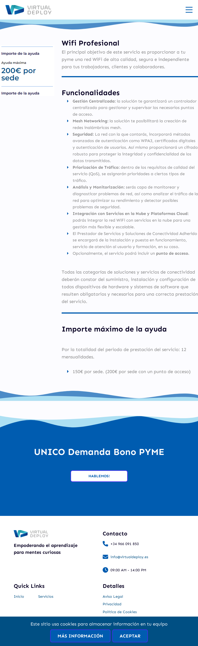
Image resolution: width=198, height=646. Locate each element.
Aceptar (130, 636)
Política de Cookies (120, 612)
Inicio (19, 596)
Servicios (45, 596)
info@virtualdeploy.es (129, 557)
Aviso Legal (113, 596)
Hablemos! (99, 476)
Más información (80, 636)
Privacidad (112, 604)
